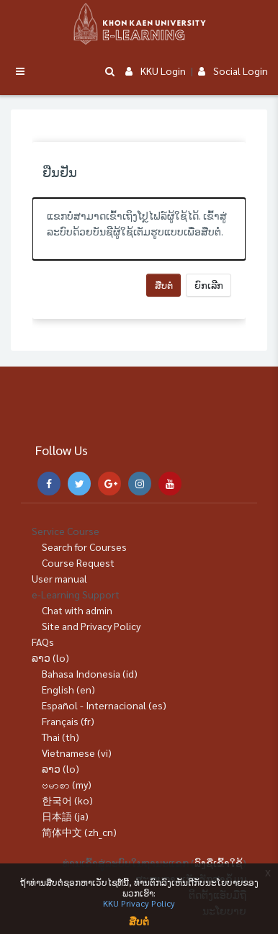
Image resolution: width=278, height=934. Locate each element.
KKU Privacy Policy (139, 903)
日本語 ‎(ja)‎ (65, 815)
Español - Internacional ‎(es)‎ (104, 705)
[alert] (139, 229)
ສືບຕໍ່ (164, 285)
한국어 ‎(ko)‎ (67, 800)
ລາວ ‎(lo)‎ (50, 657)
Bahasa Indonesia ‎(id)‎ (90, 673)
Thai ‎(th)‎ (60, 736)
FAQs (43, 641)
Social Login (233, 70)
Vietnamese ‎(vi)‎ (77, 752)
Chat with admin (77, 609)
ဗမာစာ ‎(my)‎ (66, 784)
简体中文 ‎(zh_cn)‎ (79, 831)
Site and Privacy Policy (91, 625)
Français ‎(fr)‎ (68, 720)
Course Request (78, 562)
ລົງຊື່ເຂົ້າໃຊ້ (218, 862)
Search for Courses (84, 546)
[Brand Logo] (139, 24)
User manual (59, 578)
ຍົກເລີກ (208, 285)
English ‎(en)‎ (68, 689)
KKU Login (155, 70)
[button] (109, 71)
